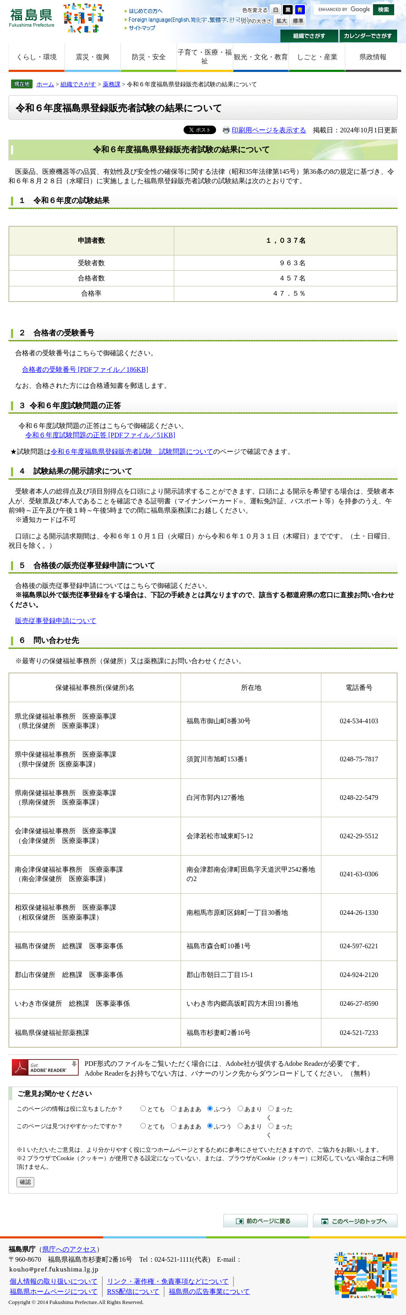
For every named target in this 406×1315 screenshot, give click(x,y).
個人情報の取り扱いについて (54, 1281)
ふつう (223, 1109)
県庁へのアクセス (69, 1249)
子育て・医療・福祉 (205, 57)
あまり (253, 1109)
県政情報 (373, 56)
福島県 (31, 17)
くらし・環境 (36, 56)
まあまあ (189, 1109)
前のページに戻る (265, 1220)
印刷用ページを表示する (269, 130)
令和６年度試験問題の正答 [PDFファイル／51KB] (100, 435)
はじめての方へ (187, 12)
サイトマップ (187, 28)
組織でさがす (309, 36)
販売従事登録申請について (55, 620)
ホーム (45, 84)
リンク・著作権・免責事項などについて (168, 1281)
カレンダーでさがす (369, 36)
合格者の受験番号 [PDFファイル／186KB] (85, 369)
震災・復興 (93, 56)
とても (156, 1109)
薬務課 (112, 84)
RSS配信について (133, 1291)
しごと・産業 (317, 56)
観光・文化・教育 (261, 56)
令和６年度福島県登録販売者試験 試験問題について (132, 451)
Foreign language (187, 20)
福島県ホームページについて (54, 1291)
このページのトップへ (355, 1220)
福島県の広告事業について (209, 1291)
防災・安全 (149, 56)
